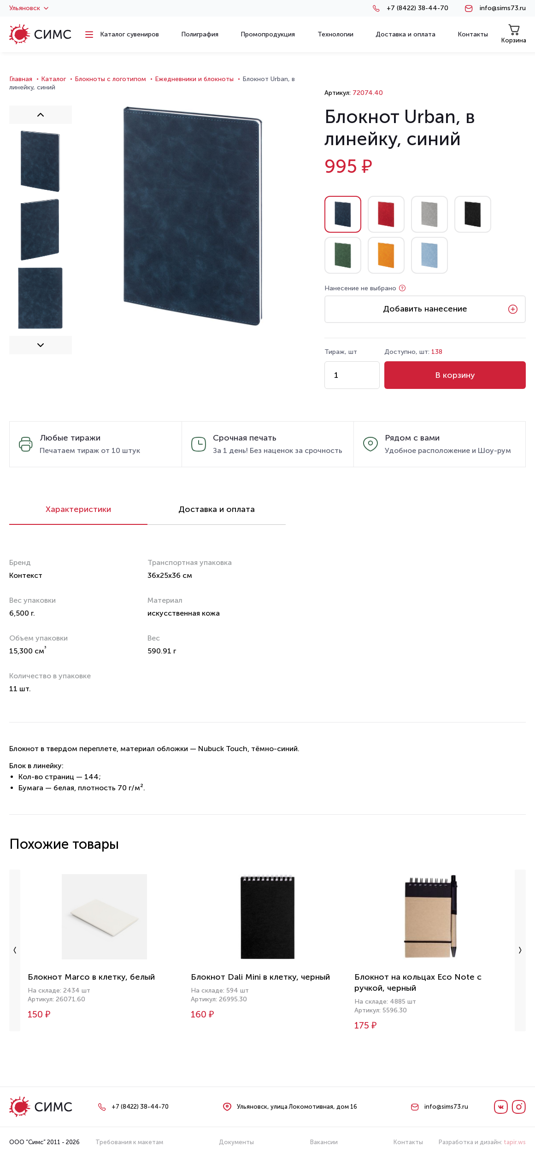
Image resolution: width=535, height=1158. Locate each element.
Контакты (408, 1142)
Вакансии (324, 1142)
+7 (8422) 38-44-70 (417, 8)
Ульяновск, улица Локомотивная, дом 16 (297, 1106)
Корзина (514, 34)
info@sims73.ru (503, 8)
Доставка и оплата (216, 509)
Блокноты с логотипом (110, 79)
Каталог (53, 79)
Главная (20, 79)
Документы (236, 1142)
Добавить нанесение (425, 309)
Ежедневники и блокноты (194, 79)
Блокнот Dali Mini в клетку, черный (260, 977)
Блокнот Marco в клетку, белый (91, 977)
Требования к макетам (129, 1142)
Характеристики (78, 509)
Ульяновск (28, 8)
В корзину (455, 375)
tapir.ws (515, 1142)
